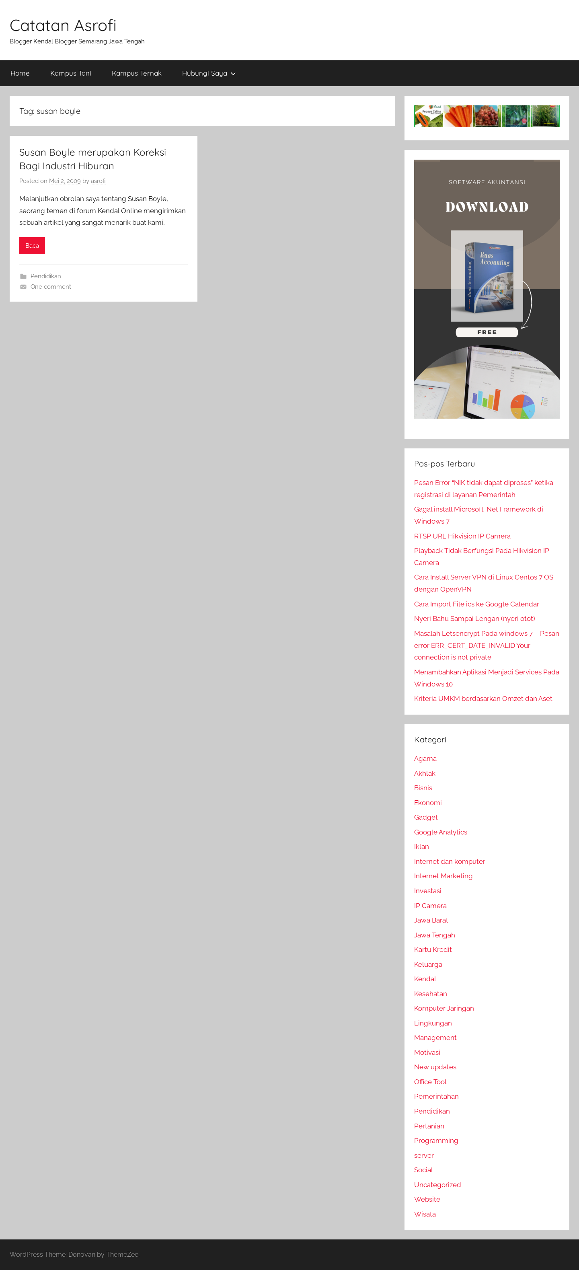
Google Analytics (440, 832)
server (424, 1155)
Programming (436, 1140)
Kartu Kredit (433, 949)
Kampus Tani (70, 73)
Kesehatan (430, 994)
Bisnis (423, 788)
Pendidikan (46, 276)
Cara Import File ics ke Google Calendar (476, 604)
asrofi (98, 181)
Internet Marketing (443, 876)
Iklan (421, 847)
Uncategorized (437, 1185)
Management (435, 1038)
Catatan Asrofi (63, 25)
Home (20, 73)
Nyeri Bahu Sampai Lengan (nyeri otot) (474, 618)
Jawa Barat (431, 920)
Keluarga (428, 964)
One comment (51, 286)
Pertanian (429, 1126)
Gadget (426, 817)
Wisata (425, 1214)
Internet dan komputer (449, 861)
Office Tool (430, 1082)
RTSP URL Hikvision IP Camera (462, 536)
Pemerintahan (436, 1096)
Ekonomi (428, 803)
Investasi (427, 891)
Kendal (425, 979)
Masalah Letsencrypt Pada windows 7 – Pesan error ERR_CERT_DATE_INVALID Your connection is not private (486, 645)
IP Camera (430, 906)
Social (423, 1170)
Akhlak (424, 773)
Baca (32, 245)
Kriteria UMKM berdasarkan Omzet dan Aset (483, 699)
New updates (435, 1067)
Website (427, 1199)
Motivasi (427, 1052)
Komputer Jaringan (444, 1008)
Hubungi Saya (209, 73)
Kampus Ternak (137, 73)
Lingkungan (433, 1023)
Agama (425, 758)
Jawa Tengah (434, 935)
